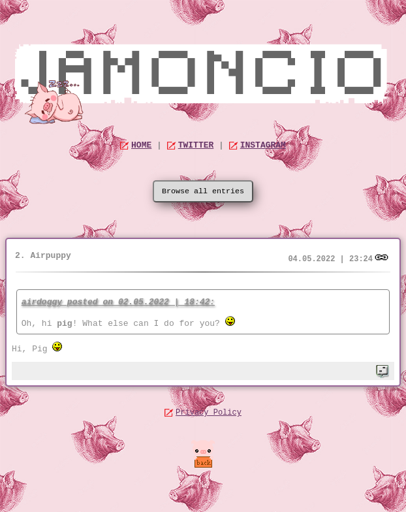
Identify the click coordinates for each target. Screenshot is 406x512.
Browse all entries (203, 191)
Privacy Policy (209, 412)
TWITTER (196, 145)
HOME (141, 145)
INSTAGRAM (263, 145)
